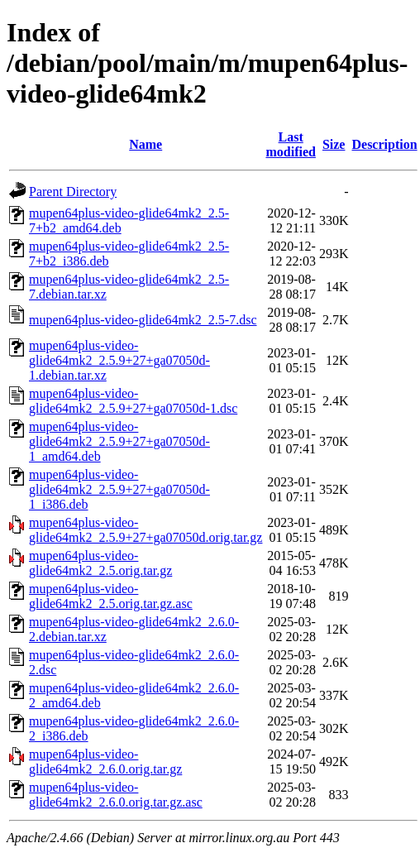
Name (145, 144)
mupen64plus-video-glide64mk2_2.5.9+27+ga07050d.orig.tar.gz (145, 529)
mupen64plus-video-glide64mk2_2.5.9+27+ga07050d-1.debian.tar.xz (119, 360)
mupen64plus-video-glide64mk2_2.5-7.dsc (143, 320)
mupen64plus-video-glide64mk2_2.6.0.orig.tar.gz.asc (116, 794)
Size (334, 144)
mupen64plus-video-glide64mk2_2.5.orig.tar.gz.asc (111, 596)
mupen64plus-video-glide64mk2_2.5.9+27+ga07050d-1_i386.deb (119, 489)
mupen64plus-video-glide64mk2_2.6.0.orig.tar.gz (105, 761)
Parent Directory (73, 191)
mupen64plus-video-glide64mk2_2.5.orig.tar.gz (100, 562)
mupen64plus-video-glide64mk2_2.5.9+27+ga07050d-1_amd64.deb (119, 441)
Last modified (290, 144)
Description (384, 144)
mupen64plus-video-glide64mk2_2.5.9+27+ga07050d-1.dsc (133, 400)
